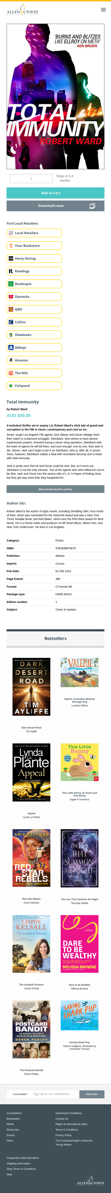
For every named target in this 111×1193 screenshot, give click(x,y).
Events (11, 1135)
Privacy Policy (64, 1135)
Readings (22, 271)
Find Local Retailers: (23, 223)
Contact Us (62, 1118)
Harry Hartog (25, 258)
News (10, 1140)
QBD (18, 309)
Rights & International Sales (71, 1124)
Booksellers (13, 1118)
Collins (20, 322)
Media (10, 1124)
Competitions (14, 1113)
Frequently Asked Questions (23, 1157)
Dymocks (22, 296)
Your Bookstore (27, 245)
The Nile (21, 373)
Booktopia (23, 284)
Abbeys (20, 347)
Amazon (21, 360)
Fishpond (22, 386)
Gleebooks (23, 335)
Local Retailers (26, 233)
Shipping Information (18, 1163)
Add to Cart (50, 193)
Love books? (20, 1094)
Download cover (51, 206)
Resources (13, 1129)
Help (9, 1174)
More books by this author (55, 489)
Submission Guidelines (69, 1113)
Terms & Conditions (67, 1129)
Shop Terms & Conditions (21, 1168)
